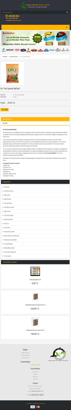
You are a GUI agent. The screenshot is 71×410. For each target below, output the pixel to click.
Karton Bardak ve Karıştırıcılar (10, 236)
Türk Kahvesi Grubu (8, 207)
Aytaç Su (5, 223)
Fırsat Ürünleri (6, 256)
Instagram (35, 376)
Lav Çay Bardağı (7, 244)
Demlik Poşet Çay (7, 191)
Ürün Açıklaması (7, 119)
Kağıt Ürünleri (6, 199)
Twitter (35, 374)
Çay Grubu (5, 187)
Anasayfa (5, 56)
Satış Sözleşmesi (25, 355)
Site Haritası (25, 358)
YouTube (35, 379)
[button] (6, 38)
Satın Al (4, 109)
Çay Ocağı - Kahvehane (9, 252)
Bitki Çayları (6, 195)
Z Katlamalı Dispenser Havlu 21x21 (35, 330)
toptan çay (42, 403)
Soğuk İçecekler (7, 219)
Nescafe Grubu (7, 203)
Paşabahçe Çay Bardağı (9, 240)
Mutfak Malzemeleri (8, 248)
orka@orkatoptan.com (13, 20)
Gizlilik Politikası (25, 353)
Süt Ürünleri (6, 227)
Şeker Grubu (6, 211)
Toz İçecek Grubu (13, 56)
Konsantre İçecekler (8, 231)
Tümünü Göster (35, 365)
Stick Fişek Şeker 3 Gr (35, 279)
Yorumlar (5, 123)
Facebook (35, 372)
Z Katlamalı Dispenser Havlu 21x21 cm (35, 305)
